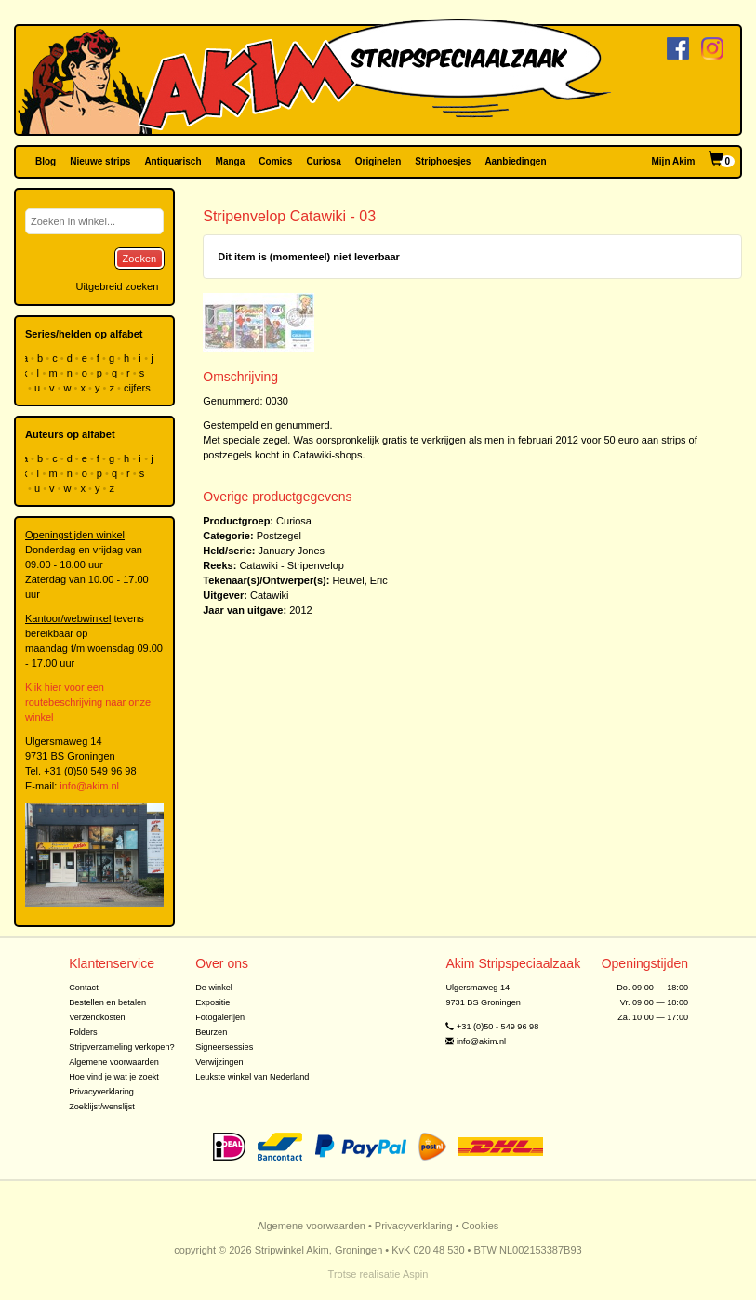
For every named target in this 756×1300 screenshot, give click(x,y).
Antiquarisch (172, 161)
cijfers (138, 387)
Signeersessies (224, 1047)
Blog (45, 161)
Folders (83, 1032)
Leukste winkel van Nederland (252, 1076)
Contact (84, 987)
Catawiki (269, 595)
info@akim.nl (89, 785)
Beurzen (211, 1032)
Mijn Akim (674, 161)
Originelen (378, 161)
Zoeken (140, 258)
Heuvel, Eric (359, 580)
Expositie (212, 1002)
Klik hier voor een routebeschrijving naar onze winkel (88, 702)
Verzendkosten (97, 1017)
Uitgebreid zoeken (117, 286)
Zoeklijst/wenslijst (102, 1106)
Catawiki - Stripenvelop (291, 565)
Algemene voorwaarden (114, 1062)
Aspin (416, 1274)
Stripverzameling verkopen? (122, 1047)
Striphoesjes (443, 161)
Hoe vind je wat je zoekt (114, 1076)
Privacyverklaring (101, 1091)
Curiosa (323, 161)
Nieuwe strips (100, 161)
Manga (230, 161)
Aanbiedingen (515, 161)
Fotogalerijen (220, 1017)
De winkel (213, 987)
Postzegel (279, 535)
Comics (275, 161)
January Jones (292, 550)
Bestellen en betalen (107, 1002)
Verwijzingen (219, 1062)
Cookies (480, 1225)
